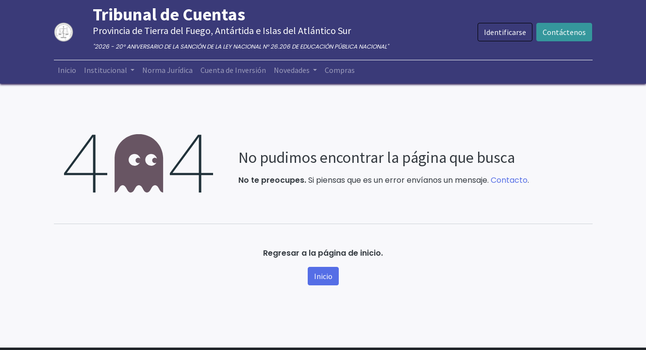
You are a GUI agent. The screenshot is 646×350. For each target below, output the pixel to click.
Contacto (509, 180)
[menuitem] (67, 70)
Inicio (323, 276)
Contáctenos (564, 32)
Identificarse (505, 32)
